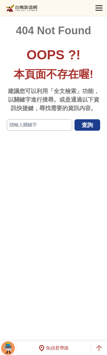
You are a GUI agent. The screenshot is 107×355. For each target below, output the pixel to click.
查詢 (87, 125)
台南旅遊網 (22, 8)
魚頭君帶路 (54, 348)
